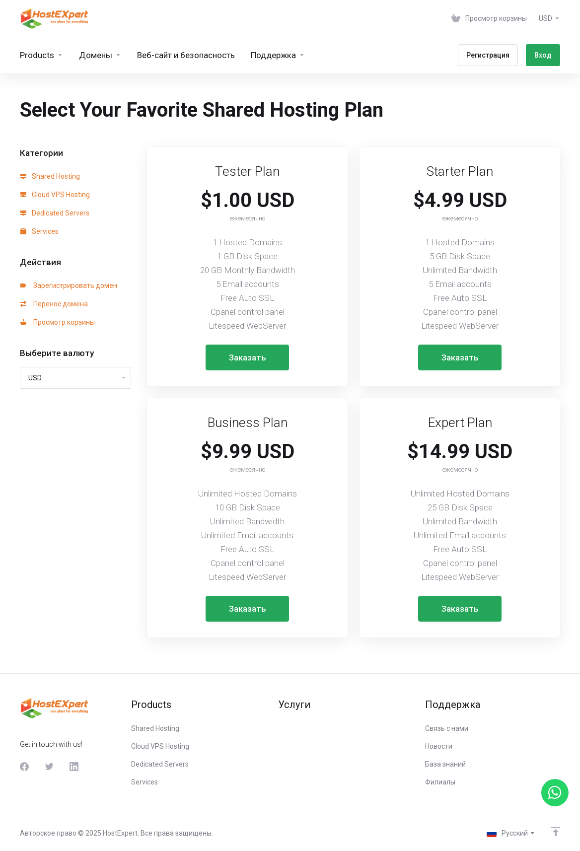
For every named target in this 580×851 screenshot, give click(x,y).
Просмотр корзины (57, 322)
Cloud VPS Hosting (55, 195)
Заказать (247, 357)
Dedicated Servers (54, 213)
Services (39, 231)
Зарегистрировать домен (68, 285)
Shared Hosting (50, 176)
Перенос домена (54, 304)
